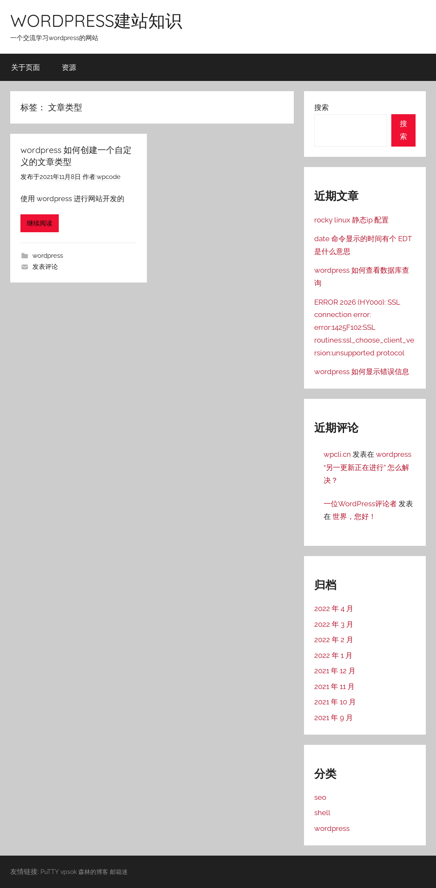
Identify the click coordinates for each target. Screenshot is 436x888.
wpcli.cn (337, 454)
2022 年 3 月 (333, 624)
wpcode (108, 177)
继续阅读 (39, 223)
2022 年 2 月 (333, 639)
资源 (69, 67)
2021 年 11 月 (334, 686)
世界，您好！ (354, 516)
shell (322, 812)
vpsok (68, 871)
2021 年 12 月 (335, 670)
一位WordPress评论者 (360, 503)
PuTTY (49, 871)
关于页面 (25, 67)
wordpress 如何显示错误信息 (361, 371)
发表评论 (45, 267)
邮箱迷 (119, 871)
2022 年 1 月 (333, 655)
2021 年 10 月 (335, 702)
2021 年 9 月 (333, 717)
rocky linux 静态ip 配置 (351, 220)
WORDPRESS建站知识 (96, 20)
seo (320, 797)
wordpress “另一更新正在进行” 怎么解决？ (367, 467)
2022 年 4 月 (333, 608)
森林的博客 (93, 871)
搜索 (321, 107)
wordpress (47, 255)
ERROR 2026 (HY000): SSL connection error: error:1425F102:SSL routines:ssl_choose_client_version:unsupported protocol (364, 327)
